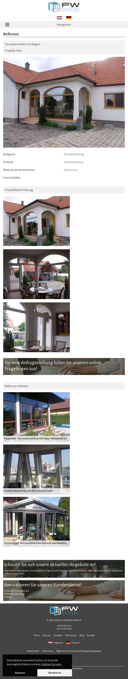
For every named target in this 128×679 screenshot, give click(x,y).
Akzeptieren (54, 673)
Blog (82, 635)
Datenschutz (33, 651)
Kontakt (90, 635)
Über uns (46, 635)
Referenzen (71, 635)
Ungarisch (55, 642)
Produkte (58, 635)
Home (37, 635)
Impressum (47, 651)
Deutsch (73, 642)
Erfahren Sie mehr (51, 664)
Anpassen (20, 673)
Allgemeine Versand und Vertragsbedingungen (78, 651)
